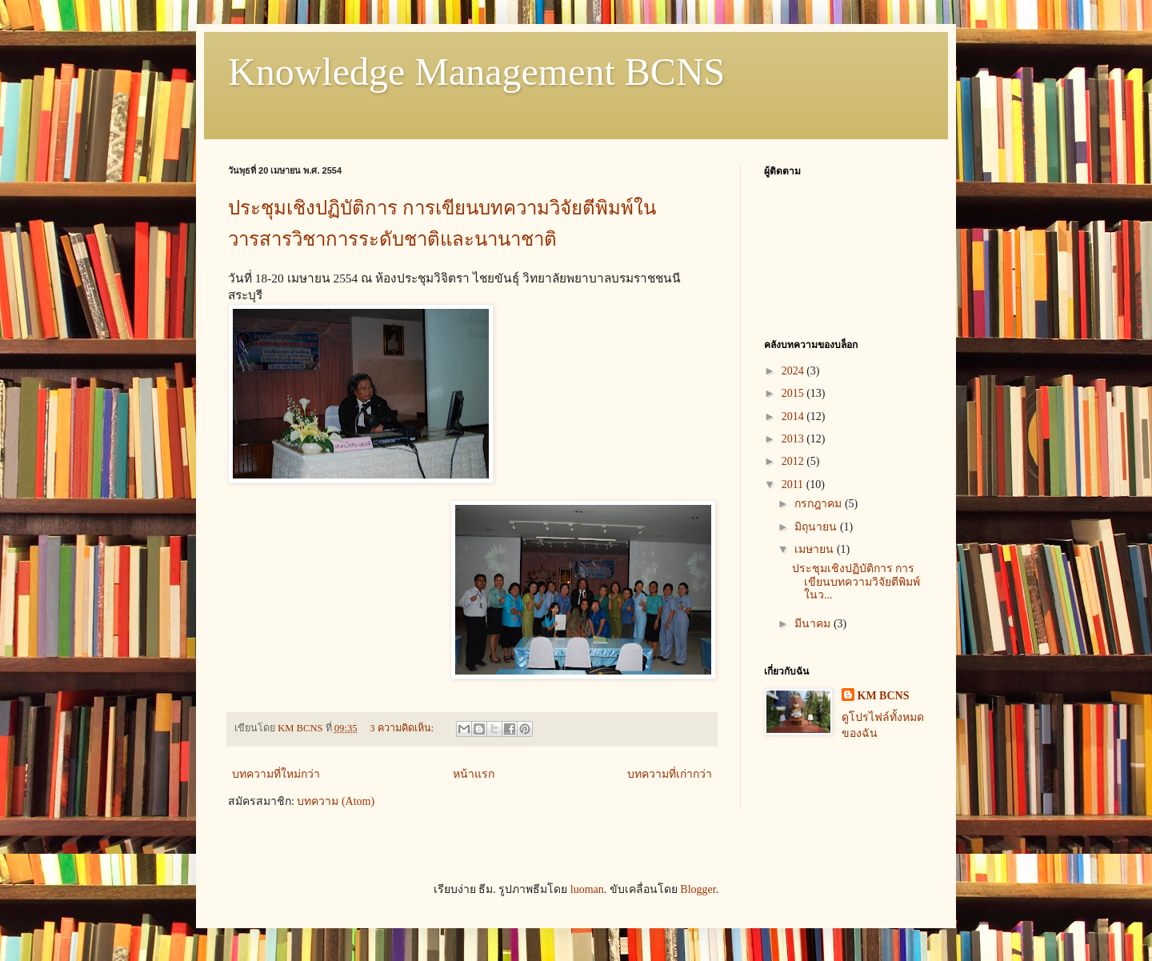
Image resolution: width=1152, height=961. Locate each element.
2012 (794, 461)
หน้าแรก (473, 774)
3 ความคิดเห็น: (403, 728)
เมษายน (815, 549)
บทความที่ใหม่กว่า (276, 774)
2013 (794, 439)
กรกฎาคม (819, 504)
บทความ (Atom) (335, 801)
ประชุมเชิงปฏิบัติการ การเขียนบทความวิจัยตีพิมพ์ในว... (856, 582)
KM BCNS (884, 696)
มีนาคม (814, 624)
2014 (794, 416)
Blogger (697, 889)
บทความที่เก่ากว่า (669, 774)
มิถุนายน (817, 527)
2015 (794, 393)
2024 (794, 371)
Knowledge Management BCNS (476, 71)
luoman (587, 889)
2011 (794, 484)
